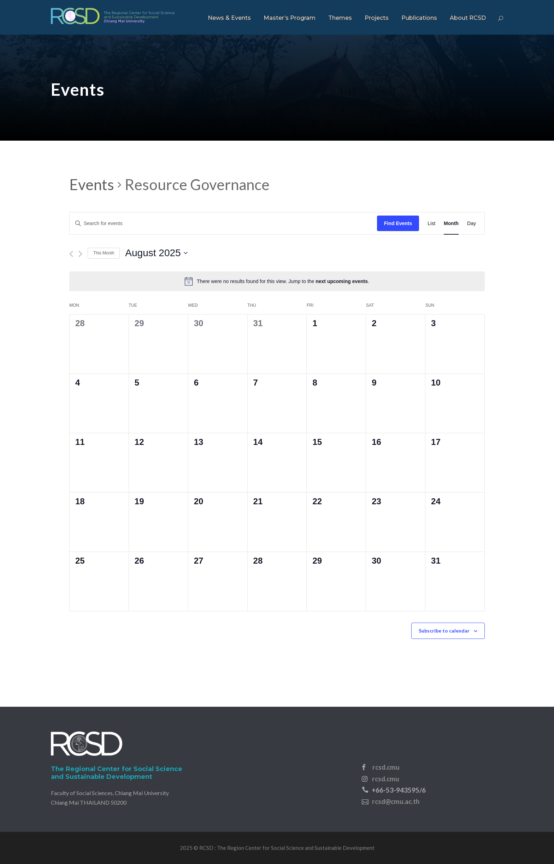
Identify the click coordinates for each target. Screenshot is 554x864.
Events (91, 184)
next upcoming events (342, 281)
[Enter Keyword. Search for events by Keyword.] (223, 223)
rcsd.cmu (386, 767)
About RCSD (468, 17)
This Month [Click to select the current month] (103, 253)
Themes (340, 17)
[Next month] (80, 254)
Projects (377, 17)
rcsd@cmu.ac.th (395, 801)
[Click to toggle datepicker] (156, 253)
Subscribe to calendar (444, 631)
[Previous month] (71, 254)
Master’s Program (290, 17)
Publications (419, 17)
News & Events (229, 17)
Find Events (398, 223)
